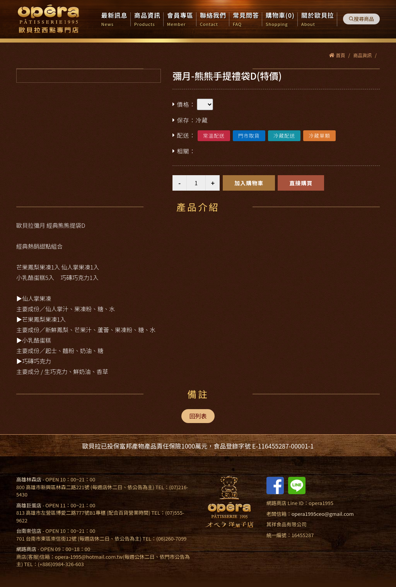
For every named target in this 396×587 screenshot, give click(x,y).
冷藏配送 (284, 135)
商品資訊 (362, 55)
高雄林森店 (28, 479)
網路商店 (26, 549)
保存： (190, 120)
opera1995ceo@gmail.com (323, 513)
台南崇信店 (28, 530)
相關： (183, 151)
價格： (183, 104)
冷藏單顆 (319, 135)
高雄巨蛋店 (28, 505)
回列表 (198, 416)
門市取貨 (249, 135)
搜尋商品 (361, 18)
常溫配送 (214, 135)
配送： (183, 135)
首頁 (337, 55)
